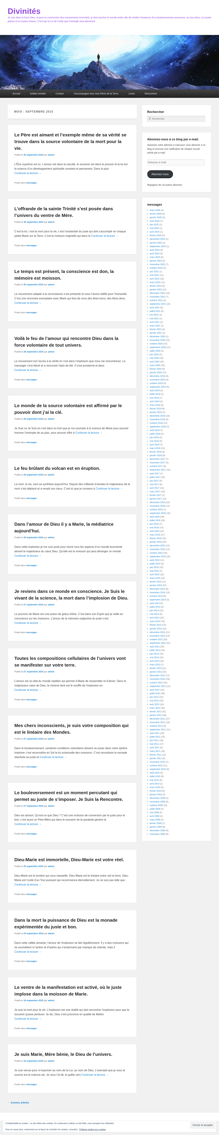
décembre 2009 (157, 798)
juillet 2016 (155, 520)
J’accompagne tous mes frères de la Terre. (96, 93)
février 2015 (156, 581)
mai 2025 (154, 228)
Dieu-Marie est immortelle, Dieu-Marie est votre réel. (69, 859)
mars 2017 (155, 491)
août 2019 (155, 390)
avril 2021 (154, 322)
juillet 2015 (155, 563)
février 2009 (156, 823)
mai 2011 (154, 744)
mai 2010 (154, 780)
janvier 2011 (156, 758)
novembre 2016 (157, 506)
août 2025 (155, 221)
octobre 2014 (156, 596)
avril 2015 (154, 574)
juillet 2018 (155, 433)
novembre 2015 (157, 549)
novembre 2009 (157, 801)
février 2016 (156, 538)
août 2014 (155, 603)
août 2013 (155, 646)
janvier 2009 (156, 827)
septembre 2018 (158, 426)
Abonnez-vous (160, 174)
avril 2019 (154, 401)
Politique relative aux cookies (92, 1129)
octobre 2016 (156, 509)
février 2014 (156, 625)
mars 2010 (155, 787)
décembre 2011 (157, 718)
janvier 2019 (156, 412)
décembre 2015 (157, 545)
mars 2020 (155, 365)
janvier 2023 (156, 260)
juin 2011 (154, 740)
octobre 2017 (156, 466)
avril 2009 (154, 816)
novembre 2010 (157, 762)
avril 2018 (154, 444)
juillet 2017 (155, 477)
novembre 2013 (157, 635)
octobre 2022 (156, 268)
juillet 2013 (155, 650)
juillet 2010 (155, 776)
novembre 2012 (157, 679)
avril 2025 (154, 231)
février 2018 (156, 451)
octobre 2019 (156, 383)
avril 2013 (154, 661)
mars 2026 (155, 210)
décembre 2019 (157, 376)
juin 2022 (154, 271)
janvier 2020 (156, 372)
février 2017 (156, 495)
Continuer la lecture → (28, 173)
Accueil (16, 93)
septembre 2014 (158, 599)
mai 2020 (154, 358)
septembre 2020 (158, 347)
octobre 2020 (156, 343)
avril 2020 (154, 361)
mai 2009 (154, 812)
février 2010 (156, 791)
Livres (131, 93)
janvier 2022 (156, 289)
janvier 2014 (156, 628)
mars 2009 (155, 819)
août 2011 (155, 733)
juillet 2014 (155, 607)
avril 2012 (154, 704)
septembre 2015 (158, 556)
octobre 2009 (156, 805)
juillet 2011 (155, 736)
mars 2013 (155, 664)
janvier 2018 (156, 455)
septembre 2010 (158, 769)
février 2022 (156, 286)
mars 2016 (155, 534)
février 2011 (156, 754)
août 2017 (155, 473)
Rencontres (151, 93)
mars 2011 (155, 751)
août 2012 (155, 689)
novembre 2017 (157, 462)
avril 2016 (154, 531)
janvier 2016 (156, 542)
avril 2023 (154, 253)
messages (31, 182)
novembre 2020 (157, 340)
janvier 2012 (156, 715)
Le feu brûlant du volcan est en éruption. (57, 468)
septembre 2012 (158, 686)
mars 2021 (155, 325)
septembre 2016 (158, 513)
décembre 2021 (157, 293)
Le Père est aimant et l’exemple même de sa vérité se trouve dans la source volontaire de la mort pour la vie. (70, 141)
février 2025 (156, 235)
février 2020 (156, 369)
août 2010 (155, 772)
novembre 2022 (157, 264)
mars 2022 (155, 282)
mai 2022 (154, 275)
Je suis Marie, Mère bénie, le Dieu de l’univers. (63, 1054)
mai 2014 (154, 614)
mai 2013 (154, 657)
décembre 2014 (157, 589)
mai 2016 (154, 527)
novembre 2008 (157, 834)
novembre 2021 (157, 296)
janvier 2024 (156, 242)
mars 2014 (155, 621)
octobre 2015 (156, 553)
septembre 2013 (158, 643)
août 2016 (155, 516)
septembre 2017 (158, 469)
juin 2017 (154, 480)
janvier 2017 (156, 498)
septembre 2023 (158, 246)
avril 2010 (154, 783)
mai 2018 (154, 441)
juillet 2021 (155, 311)
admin (51, 155)
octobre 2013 (156, 639)
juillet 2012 (155, 693)
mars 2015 (155, 578)
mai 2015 (154, 571)
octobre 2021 (156, 300)
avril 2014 (154, 617)
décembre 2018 (157, 415)
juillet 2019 (155, 394)
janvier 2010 (156, 794)
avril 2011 (154, 747)
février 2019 (156, 408)
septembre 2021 (158, 304)
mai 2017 (154, 484)
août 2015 (155, 560)
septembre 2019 (158, 387)
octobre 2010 (156, 765)
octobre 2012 (156, 682)
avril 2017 (154, 488)
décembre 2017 (157, 459)
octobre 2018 (156, 423)
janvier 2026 (156, 217)
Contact (60, 93)
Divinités (24, 11)
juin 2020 (154, 354)
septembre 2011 (158, 729)
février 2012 (156, 711)
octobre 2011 (156, 726)
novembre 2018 (157, 419)
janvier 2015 (156, 585)
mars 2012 (155, 708)
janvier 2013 (156, 671)
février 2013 (156, 668)
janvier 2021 (156, 333)
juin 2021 (154, 314)
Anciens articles (18, 1102)
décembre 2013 (157, 632)
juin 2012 (154, 697)
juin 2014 (154, 610)
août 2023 (155, 250)
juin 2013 (154, 653)
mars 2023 (155, 257)
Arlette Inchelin (38, 93)
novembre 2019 (157, 379)
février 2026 (156, 213)
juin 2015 (154, 567)
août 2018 (155, 430)
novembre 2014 (157, 592)
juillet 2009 (155, 809)
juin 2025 (154, 224)
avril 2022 (154, 278)
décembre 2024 (157, 239)
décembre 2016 (157, 502)
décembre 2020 (157, 336)
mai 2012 (154, 700)
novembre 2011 (157, 722)
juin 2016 (154, 524)
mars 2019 (155, 405)
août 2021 (155, 307)
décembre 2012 (157, 675)
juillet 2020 (155, 351)
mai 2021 (154, 318)
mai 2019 (154, 397)
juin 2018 (154, 437)
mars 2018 (155, 448)
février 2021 (156, 329)
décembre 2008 (157, 830)
